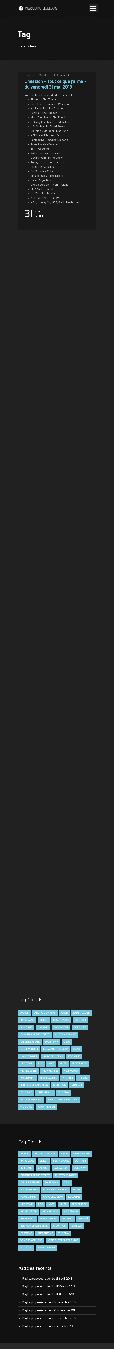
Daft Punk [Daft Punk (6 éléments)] (51, 1042)
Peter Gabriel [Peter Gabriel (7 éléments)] (48, 1078)
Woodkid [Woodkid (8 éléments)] (26, 1107)
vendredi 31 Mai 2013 (37, 75)
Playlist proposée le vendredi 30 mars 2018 (48, 1287)
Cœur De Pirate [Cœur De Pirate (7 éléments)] (30, 1042)
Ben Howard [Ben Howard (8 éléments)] (61, 1020)
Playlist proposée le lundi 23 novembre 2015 (49, 1310)
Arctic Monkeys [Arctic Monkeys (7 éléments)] (44, 1013)
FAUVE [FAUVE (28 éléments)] (76, 1049)
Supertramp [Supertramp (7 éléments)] (45, 1093)
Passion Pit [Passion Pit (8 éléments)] (27, 1078)
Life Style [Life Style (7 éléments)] (26, 1064)
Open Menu (93, 8)
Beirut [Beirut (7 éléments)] (44, 1020)
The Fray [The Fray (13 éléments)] (63, 1093)
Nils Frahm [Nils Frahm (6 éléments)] (71, 1071)
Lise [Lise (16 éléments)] (40, 1064)
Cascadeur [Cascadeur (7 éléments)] (61, 1028)
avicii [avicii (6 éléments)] (64, 1013)
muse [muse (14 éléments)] (63, 1064)
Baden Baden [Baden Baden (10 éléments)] (81, 1013)
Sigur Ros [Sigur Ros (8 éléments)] (59, 1085)
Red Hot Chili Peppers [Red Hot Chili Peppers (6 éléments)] (34, 1085)
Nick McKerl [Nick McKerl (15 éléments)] (50, 1071)
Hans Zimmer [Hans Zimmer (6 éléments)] (28, 1057)
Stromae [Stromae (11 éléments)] (26, 1093)
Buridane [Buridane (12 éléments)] (26, 1028)
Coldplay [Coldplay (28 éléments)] (80, 1028)
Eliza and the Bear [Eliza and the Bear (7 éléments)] (55, 1049)
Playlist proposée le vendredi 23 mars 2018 (48, 1295)
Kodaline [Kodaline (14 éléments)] (74, 1057)
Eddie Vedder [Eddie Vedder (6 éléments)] (29, 1049)
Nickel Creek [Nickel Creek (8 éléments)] (28, 1071)
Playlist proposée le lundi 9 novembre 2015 (48, 1326)
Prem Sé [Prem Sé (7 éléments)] (83, 1078)
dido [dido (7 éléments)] (67, 1042)
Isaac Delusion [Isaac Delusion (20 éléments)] (53, 1057)
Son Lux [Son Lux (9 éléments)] (76, 1085)
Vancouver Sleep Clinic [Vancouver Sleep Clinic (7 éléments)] (63, 1100)
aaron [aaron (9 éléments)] (24, 1013)
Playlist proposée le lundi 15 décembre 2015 (49, 1302)
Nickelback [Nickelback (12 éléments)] (79, 1064)
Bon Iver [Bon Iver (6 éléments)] (80, 1020)
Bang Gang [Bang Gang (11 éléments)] (27, 1020)
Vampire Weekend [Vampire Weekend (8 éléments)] (31, 1100)
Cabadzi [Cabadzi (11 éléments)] (43, 1028)
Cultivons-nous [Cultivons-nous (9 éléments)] (65, 1035)
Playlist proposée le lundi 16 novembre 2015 (49, 1318)
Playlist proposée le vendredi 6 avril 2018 (47, 1279)
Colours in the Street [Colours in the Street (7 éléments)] (35, 1035)
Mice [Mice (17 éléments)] (51, 1064)
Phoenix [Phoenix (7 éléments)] (67, 1078)
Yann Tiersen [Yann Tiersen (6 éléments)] (46, 1107)
